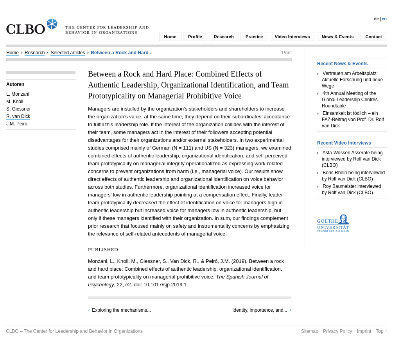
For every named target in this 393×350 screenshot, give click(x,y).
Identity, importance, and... (259, 310)
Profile (195, 36)
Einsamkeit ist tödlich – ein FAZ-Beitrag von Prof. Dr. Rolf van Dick (353, 120)
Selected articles (67, 52)
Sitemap (309, 331)
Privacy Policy (337, 331)
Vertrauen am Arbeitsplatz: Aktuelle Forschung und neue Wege (352, 80)
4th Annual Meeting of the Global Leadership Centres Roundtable (350, 100)
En (384, 18)
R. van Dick (18, 116)
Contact (374, 36)
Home (170, 36)
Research (224, 36)
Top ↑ (381, 331)
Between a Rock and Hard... (121, 52)
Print (287, 52)
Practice (254, 36)
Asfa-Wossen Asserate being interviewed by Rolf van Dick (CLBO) (352, 159)
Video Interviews (292, 36)
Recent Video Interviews (344, 143)
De (376, 18)
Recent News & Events (342, 63)
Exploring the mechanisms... (121, 310)
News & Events (338, 36)
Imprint (364, 331)
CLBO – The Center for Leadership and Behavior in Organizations (74, 331)
